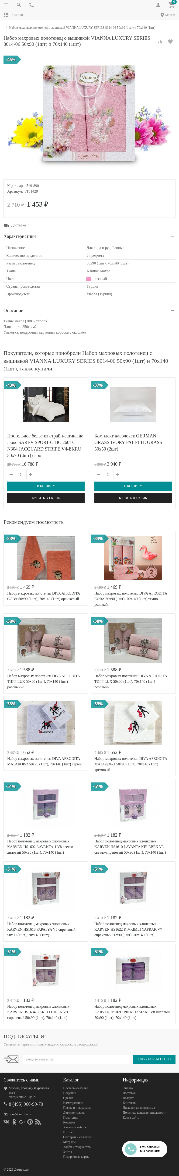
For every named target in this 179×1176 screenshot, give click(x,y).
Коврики (69, 1122)
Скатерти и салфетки (77, 1137)
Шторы (68, 1132)
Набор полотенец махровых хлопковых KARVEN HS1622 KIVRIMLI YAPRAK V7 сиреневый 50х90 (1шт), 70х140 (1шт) (128, 929)
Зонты (67, 1152)
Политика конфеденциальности (144, 1112)
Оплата (128, 1088)
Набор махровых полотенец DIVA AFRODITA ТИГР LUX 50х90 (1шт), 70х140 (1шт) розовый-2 (43, 681)
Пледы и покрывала (77, 1107)
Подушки (69, 1093)
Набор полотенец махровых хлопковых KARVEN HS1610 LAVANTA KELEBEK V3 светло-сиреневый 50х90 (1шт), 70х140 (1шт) (130, 846)
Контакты (129, 1103)
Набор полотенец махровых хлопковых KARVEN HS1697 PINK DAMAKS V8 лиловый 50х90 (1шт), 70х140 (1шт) (132, 1012)
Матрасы (69, 1142)
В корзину (46, 486)
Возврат (128, 1098)
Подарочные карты (76, 1156)
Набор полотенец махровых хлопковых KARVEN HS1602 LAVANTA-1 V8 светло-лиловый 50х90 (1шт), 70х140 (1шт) (40, 846)
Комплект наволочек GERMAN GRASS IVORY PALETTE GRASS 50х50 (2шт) (128, 442)
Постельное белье (75, 1088)
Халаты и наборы (75, 1127)
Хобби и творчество (77, 1147)
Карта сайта (131, 1117)
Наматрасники (73, 1103)
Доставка (129, 1093)
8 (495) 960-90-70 (26, 1104)
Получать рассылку (154, 1059)
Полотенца (70, 1117)
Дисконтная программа (139, 1107)
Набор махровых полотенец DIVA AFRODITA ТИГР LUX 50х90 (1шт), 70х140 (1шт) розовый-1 (130, 681)
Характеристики (19, 236)
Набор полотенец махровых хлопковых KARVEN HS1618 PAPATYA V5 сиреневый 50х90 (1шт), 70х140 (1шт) (41, 929)
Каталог (14, 15)
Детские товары (74, 1112)
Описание (13, 310)
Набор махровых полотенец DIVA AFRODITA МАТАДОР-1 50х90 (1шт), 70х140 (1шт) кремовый (130, 764)
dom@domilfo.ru (20, 1114)
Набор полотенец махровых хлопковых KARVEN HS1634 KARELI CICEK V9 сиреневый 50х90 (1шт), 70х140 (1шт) (38, 1012)
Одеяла (68, 1098)
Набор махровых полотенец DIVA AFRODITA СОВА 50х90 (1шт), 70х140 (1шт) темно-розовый (130, 598)
